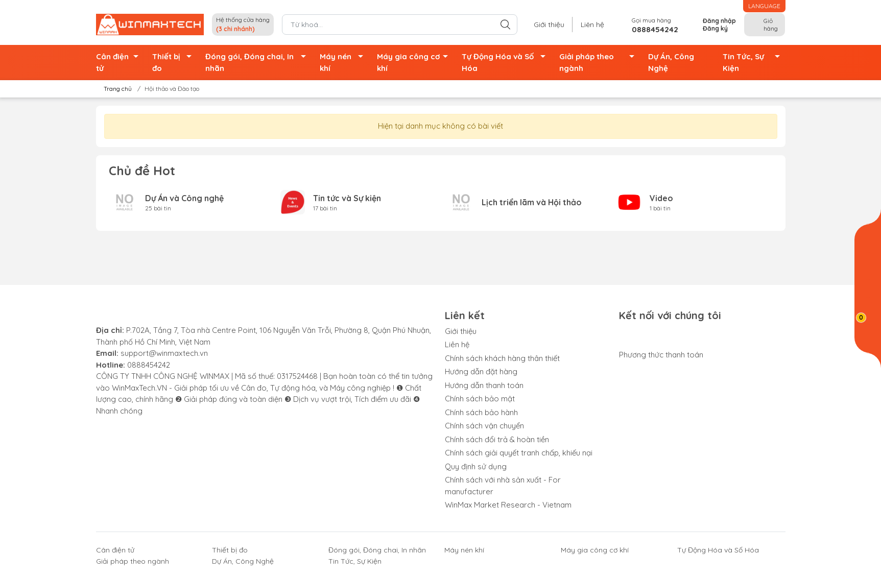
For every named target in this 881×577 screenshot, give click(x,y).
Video (661, 198)
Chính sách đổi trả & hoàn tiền (497, 439)
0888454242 (148, 365)
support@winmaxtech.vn (164, 353)
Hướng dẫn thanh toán (484, 385)
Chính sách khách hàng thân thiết (502, 358)
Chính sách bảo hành (481, 412)
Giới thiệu (549, 24)
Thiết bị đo (174, 63)
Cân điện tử (120, 63)
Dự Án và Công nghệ (184, 198)
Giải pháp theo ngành (599, 63)
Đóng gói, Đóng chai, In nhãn (258, 63)
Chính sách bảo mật (480, 398)
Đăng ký (715, 28)
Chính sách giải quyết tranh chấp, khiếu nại (518, 453)
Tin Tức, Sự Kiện (754, 63)
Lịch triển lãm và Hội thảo (532, 202)
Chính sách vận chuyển (484, 425)
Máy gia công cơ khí (415, 63)
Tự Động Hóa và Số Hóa (506, 63)
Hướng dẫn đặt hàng (481, 371)
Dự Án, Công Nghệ (671, 62)
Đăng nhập (719, 21)
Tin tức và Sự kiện (347, 198)
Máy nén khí (344, 63)
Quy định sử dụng (476, 466)
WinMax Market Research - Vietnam (508, 505)
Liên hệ (592, 24)
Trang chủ (114, 88)
